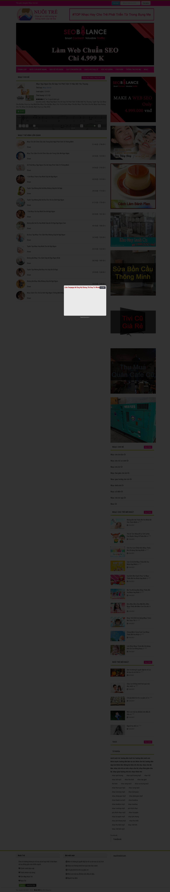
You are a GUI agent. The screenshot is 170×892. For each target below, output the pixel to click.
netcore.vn (87, 317)
